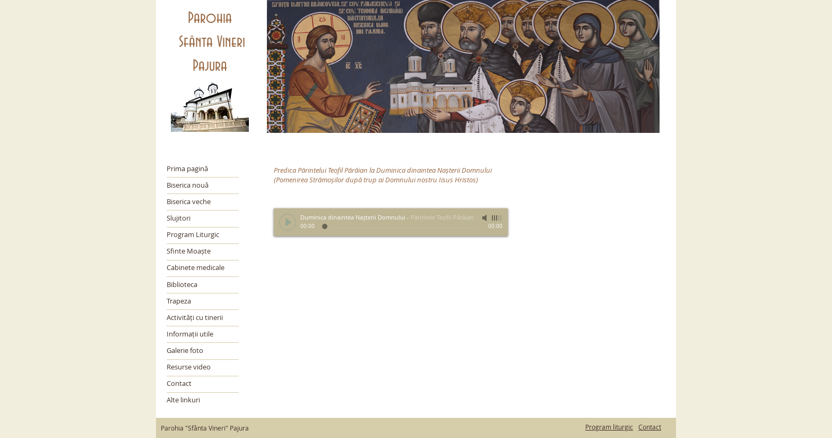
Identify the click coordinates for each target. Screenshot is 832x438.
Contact (649, 427)
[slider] (497, 218)
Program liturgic (609, 427)
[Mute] (485, 218)
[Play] (287, 222)
